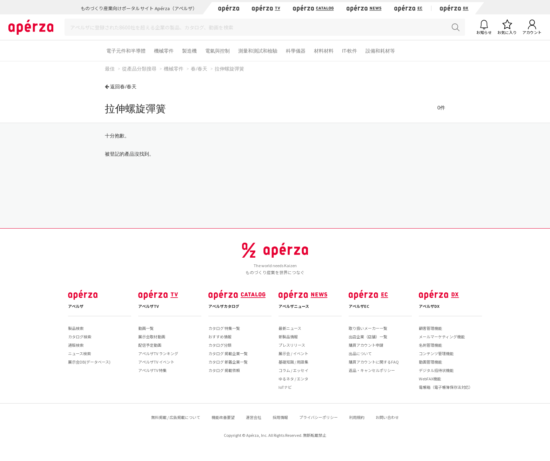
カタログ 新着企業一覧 (228, 362)
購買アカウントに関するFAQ (374, 362)
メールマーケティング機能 (442, 336)
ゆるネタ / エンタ (293, 378)
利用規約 (356, 417)
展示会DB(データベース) (89, 362)
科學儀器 (296, 51)
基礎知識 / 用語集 (293, 362)
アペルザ (75, 306)
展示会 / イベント (293, 353)
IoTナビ (285, 387)
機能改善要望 (223, 417)
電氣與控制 (217, 51)
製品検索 (75, 328)
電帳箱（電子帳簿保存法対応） (446, 387)
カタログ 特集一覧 (224, 328)
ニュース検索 (79, 353)
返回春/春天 (123, 86)
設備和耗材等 (380, 51)
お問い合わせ (387, 417)
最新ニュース (290, 328)
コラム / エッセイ (293, 370)
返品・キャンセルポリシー (372, 370)
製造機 (189, 51)
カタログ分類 (220, 345)
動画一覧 (146, 328)
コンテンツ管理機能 (436, 353)
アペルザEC (359, 306)
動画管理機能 (430, 362)
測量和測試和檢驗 (257, 51)
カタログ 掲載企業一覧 (228, 353)
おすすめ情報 (220, 336)
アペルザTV (148, 306)
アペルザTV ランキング (158, 353)
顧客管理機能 (430, 328)
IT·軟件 (349, 51)
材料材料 (324, 51)
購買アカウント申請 (366, 345)
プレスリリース (292, 345)
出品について (360, 353)
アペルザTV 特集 (152, 370)
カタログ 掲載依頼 (224, 370)
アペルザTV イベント (156, 362)
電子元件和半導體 (126, 51)
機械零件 (164, 51)
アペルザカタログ (223, 306)
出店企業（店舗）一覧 (368, 336)
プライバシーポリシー (318, 417)
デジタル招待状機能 (436, 370)
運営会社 (253, 417)
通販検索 (75, 345)
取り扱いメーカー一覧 (368, 328)
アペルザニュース (294, 306)
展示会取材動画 (151, 336)
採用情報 (280, 417)
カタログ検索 (79, 336)
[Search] (265, 27)
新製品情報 (288, 336)
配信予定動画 (149, 345)
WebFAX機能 (430, 378)
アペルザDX (429, 306)
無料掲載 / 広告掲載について (175, 417)
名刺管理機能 (430, 345)
